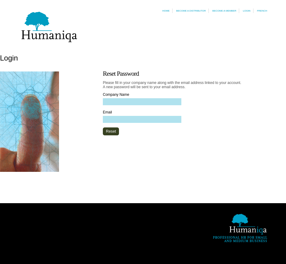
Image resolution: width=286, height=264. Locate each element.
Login (246, 10)
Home (165, 10)
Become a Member (224, 10)
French (262, 10)
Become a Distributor (191, 10)
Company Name (116, 94)
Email (107, 112)
